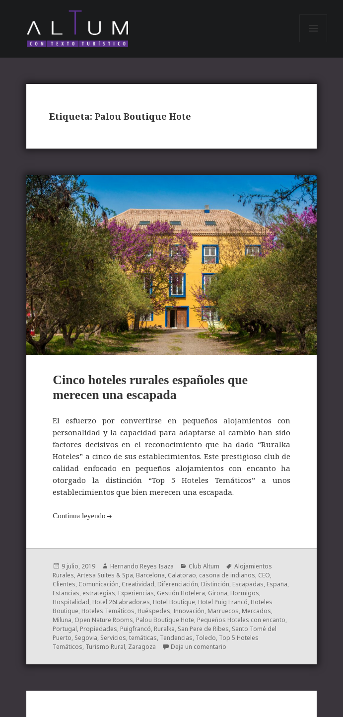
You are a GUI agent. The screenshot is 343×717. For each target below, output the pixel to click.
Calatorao (182, 575)
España (277, 584)
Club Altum (204, 566)
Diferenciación (177, 584)
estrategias (98, 593)
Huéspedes (153, 611)
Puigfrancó (135, 629)
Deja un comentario (198, 646)
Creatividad (138, 584)
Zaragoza (142, 646)
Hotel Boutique (174, 602)
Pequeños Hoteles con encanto (241, 620)
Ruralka (164, 629)
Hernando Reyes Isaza (142, 566)
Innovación (189, 611)
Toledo (206, 638)
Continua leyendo (79, 516)
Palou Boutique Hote (165, 620)
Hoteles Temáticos (108, 611)
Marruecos (223, 611)
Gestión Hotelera (181, 593)
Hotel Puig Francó (223, 602)
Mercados (256, 611)
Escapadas (248, 584)
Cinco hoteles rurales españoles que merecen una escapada (150, 387)
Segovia (85, 638)
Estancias (66, 593)
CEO (264, 575)
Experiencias (136, 593)
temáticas (143, 638)
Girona (217, 593)
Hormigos (244, 593)
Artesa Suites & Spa (105, 575)
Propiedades (98, 629)
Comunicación (98, 584)
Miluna (62, 620)
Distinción (215, 584)
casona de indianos (227, 575)
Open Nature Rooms (103, 620)
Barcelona (150, 575)
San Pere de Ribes (203, 629)
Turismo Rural (105, 646)
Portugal (65, 629)
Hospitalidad (71, 602)
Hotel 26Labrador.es (121, 602)
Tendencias (176, 638)
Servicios (113, 638)
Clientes (64, 584)
